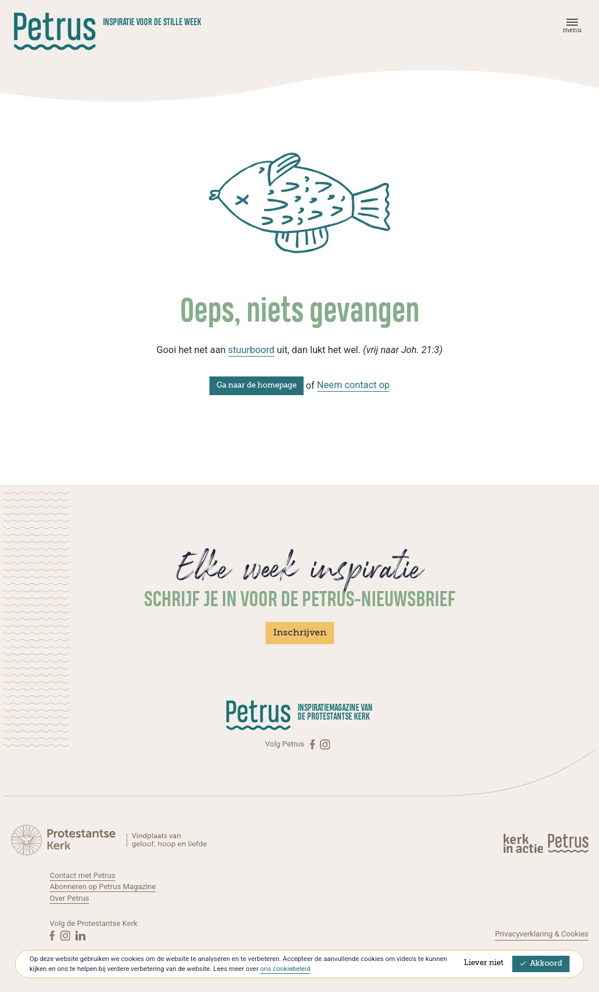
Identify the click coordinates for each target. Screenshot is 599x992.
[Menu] (570, 28)
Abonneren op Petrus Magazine (103, 886)
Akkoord (541, 963)
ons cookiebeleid (285, 969)
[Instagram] (325, 744)
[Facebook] (313, 744)
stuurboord (251, 349)
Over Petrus (69, 898)
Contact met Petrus (82, 875)
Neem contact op (353, 384)
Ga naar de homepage (256, 385)
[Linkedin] (80, 935)
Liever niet (484, 963)
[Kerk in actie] (524, 843)
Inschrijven (299, 633)
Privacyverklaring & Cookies (541, 933)
